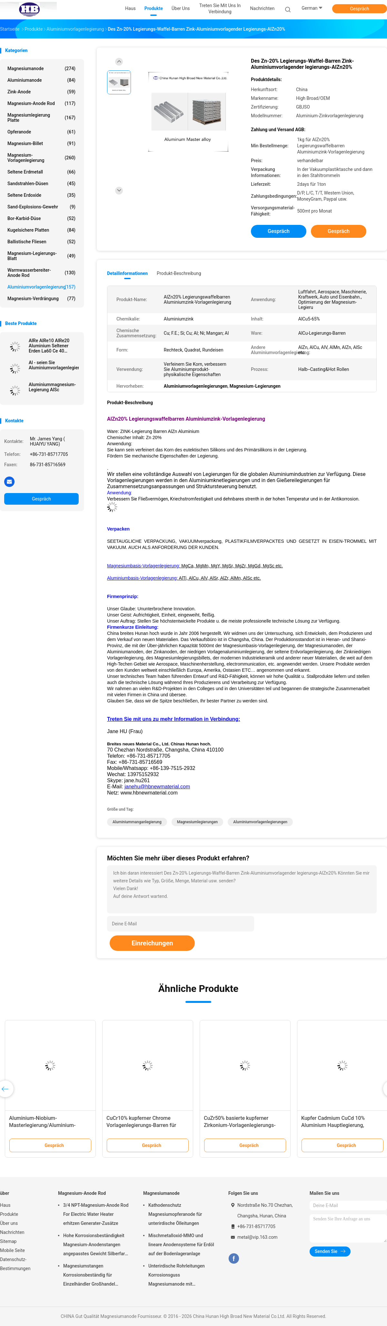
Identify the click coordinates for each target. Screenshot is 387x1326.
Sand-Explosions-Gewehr (41, 207)
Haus (5, 1205)
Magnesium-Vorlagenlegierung (41, 158)
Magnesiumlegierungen (197, 822)
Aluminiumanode (41, 80)
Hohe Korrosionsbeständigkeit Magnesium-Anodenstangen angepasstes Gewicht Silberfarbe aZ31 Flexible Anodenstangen (96, 1245)
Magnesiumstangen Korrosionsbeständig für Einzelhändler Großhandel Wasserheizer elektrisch (89, 1276)
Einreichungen (152, 943)
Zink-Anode (41, 92)
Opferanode (41, 132)
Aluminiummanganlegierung (137, 822)
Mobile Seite (12, 1250)
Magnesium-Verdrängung (41, 298)
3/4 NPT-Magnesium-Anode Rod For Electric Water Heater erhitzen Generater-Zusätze (95, 1214)
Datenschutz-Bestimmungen (15, 1264)
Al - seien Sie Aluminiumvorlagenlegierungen (54, 365)
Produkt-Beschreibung (179, 273)
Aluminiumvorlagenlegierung (41, 287)
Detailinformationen (127, 273)
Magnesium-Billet (41, 143)
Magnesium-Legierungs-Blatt (41, 256)
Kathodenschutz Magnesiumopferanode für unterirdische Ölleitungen (175, 1214)
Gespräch (359, 8)
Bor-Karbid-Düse (41, 218)
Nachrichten (12, 1232)
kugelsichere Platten (41, 230)
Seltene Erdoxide (41, 195)
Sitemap (8, 1241)
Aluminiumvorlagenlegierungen (260, 822)
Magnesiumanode (41, 68)
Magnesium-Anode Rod (41, 103)
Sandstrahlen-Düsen (41, 183)
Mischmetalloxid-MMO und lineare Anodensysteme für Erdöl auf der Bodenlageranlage (181, 1244)
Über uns (9, 1223)
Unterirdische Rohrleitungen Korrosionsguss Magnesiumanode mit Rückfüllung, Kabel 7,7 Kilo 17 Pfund (178, 1276)
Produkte (9, 1214)
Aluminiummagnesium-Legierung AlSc (52, 387)
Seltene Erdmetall (41, 172)
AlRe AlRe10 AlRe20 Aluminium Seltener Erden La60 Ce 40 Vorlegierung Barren (49, 345)
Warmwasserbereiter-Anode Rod (41, 273)
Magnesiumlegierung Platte (41, 117)
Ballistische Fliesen (41, 241)
